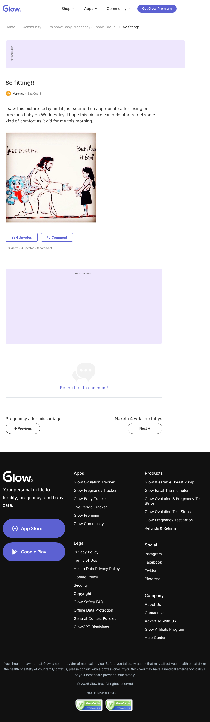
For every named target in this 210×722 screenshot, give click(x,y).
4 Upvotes (21, 237)
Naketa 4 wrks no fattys (138, 418)
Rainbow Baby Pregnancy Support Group (82, 27)
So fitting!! (131, 27)
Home (10, 27)
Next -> (145, 428)
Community (32, 27)
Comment (57, 237)
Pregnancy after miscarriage (34, 418)
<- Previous (23, 428)
